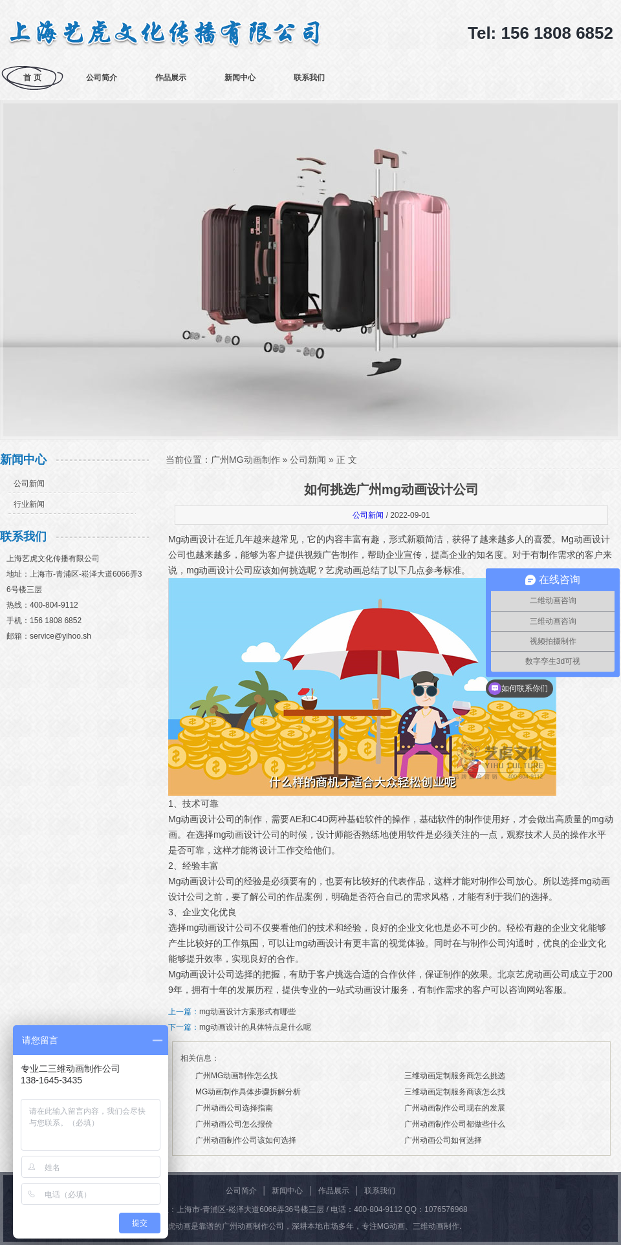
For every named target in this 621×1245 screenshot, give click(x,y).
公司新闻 (29, 483)
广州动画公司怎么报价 (234, 1124)
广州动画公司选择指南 (234, 1107)
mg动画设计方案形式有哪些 (247, 1011)
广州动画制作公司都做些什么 (454, 1124)
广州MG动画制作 (245, 459)
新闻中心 (240, 77)
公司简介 (101, 77)
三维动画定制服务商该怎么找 (454, 1091)
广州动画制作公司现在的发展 (454, 1107)
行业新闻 (29, 504)
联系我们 (309, 77)
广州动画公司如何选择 (443, 1140)
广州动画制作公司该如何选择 (245, 1140)
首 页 (32, 77)
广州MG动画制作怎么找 (236, 1075)
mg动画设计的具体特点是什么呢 (255, 1027)
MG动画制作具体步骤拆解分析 (248, 1091)
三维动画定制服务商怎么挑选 (454, 1075)
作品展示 (170, 77)
